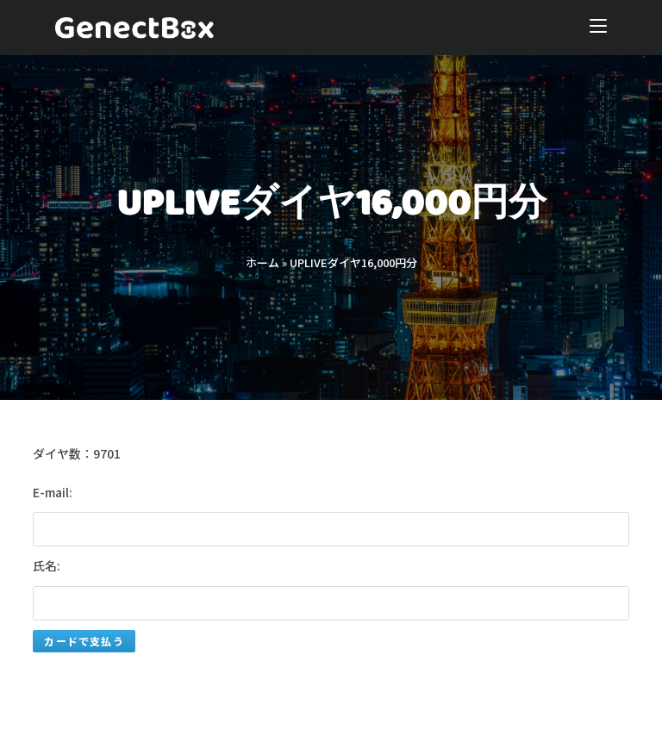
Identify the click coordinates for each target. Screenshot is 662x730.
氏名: (46, 565)
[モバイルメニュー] (598, 27)
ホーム (262, 262)
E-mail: (52, 492)
